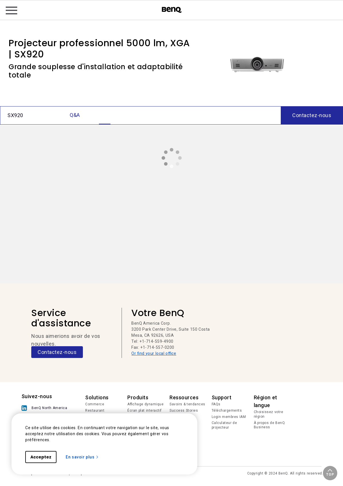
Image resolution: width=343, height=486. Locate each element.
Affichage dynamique (145, 404)
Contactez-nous (57, 352)
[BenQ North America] (46, 408)
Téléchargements (227, 410)
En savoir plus (82, 457)
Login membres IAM (229, 417)
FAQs (216, 404)
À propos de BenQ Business (269, 425)
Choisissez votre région (268, 414)
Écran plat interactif (144, 410)
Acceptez (40, 457)
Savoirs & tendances (187, 404)
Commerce (94, 404)
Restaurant (94, 410)
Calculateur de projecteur (224, 425)
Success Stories (183, 410)
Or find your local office (153, 353)
